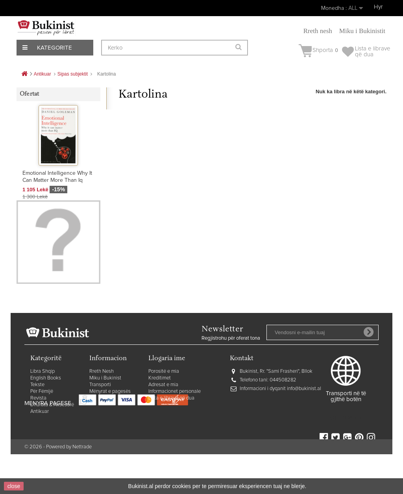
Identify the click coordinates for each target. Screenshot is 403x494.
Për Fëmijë (41, 420)
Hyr (378, 7)
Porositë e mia (163, 400)
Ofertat (29, 94)
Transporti (100, 413)
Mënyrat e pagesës (110, 420)
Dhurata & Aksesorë (52, 434)
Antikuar (39, 440)
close (13, 486)
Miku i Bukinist (105, 407)
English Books (45, 407)
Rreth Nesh (101, 400)
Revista (38, 427)
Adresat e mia (163, 413)
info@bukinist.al (304, 417)
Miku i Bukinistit (362, 31)
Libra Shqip (42, 400)
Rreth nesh (317, 31)
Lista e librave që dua (171, 427)
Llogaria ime (166, 388)
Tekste (37, 413)
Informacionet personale (174, 420)
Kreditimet (159, 407)
